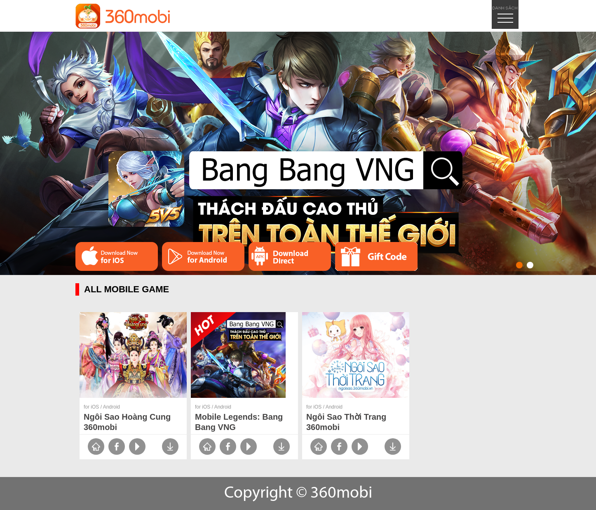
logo (122, 16)
